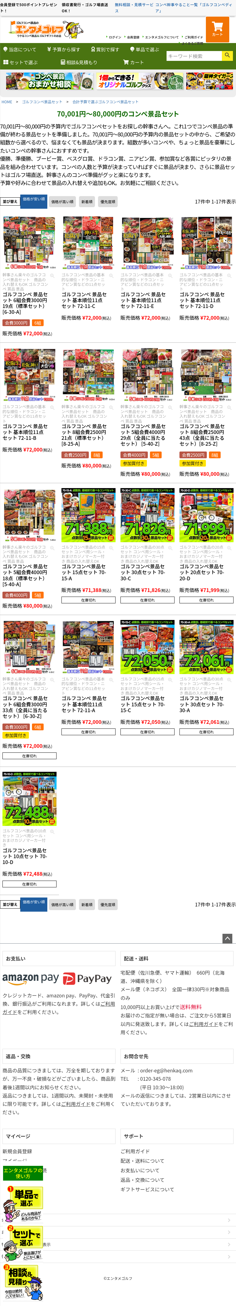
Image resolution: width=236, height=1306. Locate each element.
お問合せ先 (136, 1056)
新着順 (86, 201)
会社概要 (10, 1220)
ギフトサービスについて (147, 1189)
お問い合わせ (14, 1232)
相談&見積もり (79, 62)
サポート (134, 1136)
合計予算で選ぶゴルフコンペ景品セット (106, 101)
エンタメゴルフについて (162, 37)
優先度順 (107, 201)
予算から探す (63, 49)
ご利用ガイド (194, 37)
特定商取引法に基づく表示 (26, 1244)
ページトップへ (227, 939)
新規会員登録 (17, 1151)
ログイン (115, 37)
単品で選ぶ (144, 49)
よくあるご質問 (192, 43)
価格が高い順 (62, 201)
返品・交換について (142, 1179)
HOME (7, 101)
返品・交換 (18, 1056)
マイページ (18, 1136)
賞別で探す (105, 49)
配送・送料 (136, 958)
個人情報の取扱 (16, 1256)
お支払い (16, 958)
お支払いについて (140, 1170)
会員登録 (133, 37)
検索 (227, 56)
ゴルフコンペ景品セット (42, 101)
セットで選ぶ (20, 62)
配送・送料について (142, 1160)
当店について (20, 49)
